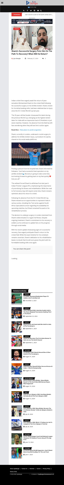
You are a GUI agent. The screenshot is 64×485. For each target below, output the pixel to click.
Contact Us (24, 468)
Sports (17, 28)
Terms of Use (13, 471)
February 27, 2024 (31, 58)
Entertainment (29, 378)
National (27, 350)
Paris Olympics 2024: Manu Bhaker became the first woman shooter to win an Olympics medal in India (37, 410)
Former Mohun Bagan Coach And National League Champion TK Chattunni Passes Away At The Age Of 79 (37, 438)
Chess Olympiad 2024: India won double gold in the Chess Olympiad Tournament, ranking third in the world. (37, 312)
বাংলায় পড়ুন (32, 7)
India (26, 392)
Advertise (31, 468)
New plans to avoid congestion (30, 130)
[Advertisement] (32, 80)
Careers (39, 468)
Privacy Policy (46, 468)
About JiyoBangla (14, 468)
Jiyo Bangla (16, 58)
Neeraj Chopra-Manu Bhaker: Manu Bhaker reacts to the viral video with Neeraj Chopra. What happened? (36, 382)
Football (27, 448)
